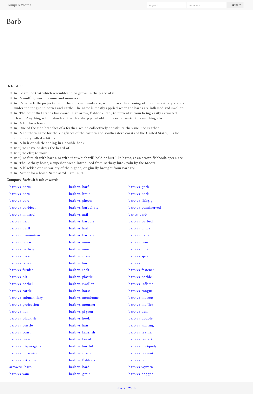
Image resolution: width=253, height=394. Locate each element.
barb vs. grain (79, 374)
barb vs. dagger (140, 374)
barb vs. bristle (21, 325)
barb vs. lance (20, 242)
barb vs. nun (18, 311)
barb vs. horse (79, 290)
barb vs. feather (140, 332)
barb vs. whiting (141, 325)
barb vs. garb (138, 186)
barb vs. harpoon (141, 235)
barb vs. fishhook (82, 360)
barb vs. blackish (22, 318)
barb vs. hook (79, 318)
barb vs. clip (138, 249)
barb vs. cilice (139, 228)
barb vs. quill (19, 228)
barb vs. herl (19, 221)
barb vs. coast (20, 332)
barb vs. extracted (23, 360)
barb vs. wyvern (140, 367)
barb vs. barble (140, 276)
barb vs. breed (139, 242)
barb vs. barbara (81, 235)
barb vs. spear (139, 256)
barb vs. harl (78, 228)
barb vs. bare (19, 200)
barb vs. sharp (79, 353)
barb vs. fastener (141, 270)
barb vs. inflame (140, 283)
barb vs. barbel (21, 283)
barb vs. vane (19, 374)
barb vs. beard (80, 339)
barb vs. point (139, 360)
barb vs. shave (80, 256)
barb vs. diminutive (24, 235)
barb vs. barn (19, 193)
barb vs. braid (80, 193)
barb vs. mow (79, 249)
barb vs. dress (19, 256)
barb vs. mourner (82, 304)
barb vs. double (140, 318)
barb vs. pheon (80, 200)
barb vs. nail (78, 214)
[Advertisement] (95, 55)
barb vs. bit (18, 276)
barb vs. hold (138, 263)
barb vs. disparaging (25, 346)
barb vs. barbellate (83, 207)
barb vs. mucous (140, 297)
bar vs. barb (137, 214)
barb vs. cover (20, 263)
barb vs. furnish (21, 270)
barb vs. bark (138, 193)
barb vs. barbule (81, 221)
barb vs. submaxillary (26, 297)
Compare (235, 5)
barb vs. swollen (81, 283)
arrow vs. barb (20, 367)
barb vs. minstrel (22, 214)
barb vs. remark (140, 339)
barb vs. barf (79, 186)
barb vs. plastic (81, 276)
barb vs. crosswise (23, 353)
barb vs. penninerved (144, 207)
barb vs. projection (24, 304)
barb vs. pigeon (81, 311)
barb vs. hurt (79, 263)
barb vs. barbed (140, 221)
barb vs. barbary (22, 249)
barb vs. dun (138, 311)
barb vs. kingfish (82, 332)
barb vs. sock (79, 270)
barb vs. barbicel (22, 207)
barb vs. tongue (140, 290)
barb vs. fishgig (140, 200)
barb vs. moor (79, 242)
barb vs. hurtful (81, 346)
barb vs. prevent (140, 353)
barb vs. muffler (140, 304)
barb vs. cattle (20, 290)
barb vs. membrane (84, 297)
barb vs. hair (78, 325)
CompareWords (19, 5)
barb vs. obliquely (142, 346)
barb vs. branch (21, 339)
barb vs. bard (79, 367)
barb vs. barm (20, 186)
